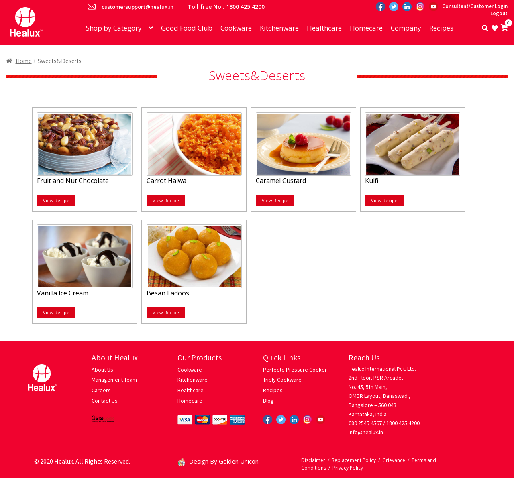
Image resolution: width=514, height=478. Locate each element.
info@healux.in (366, 432)
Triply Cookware (282, 379)
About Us (102, 369)
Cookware (236, 28)
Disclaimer (313, 460)
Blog (268, 400)
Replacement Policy (354, 460)
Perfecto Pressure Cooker (295, 369)
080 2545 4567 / (367, 423)
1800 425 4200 (403, 423)
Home (24, 61)
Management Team (114, 379)
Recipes (441, 28)
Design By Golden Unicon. (219, 461)
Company (406, 28)
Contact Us (105, 400)
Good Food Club (186, 28)
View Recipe (56, 200)
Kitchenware (279, 28)
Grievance (393, 460)
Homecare (366, 28)
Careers (101, 390)
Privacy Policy (347, 467)
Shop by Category (114, 28)
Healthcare (324, 28)
